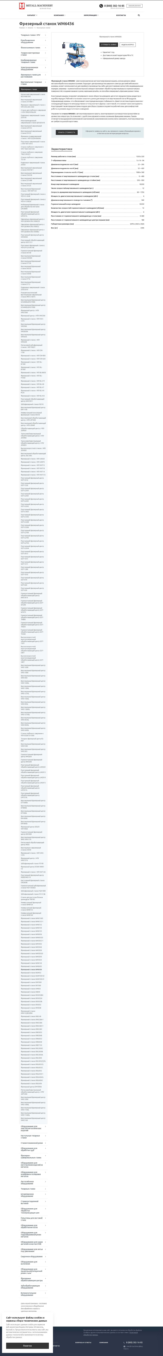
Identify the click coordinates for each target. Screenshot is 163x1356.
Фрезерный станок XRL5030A (32, 1055)
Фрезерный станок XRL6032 (31, 1071)
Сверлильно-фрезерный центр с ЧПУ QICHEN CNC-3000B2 (33, 231)
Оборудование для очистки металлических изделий (31, 1128)
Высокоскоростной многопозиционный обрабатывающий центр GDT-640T (32, 650)
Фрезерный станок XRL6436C (32, 1080)
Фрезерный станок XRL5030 (31, 1058)
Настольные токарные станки (30, 1137)
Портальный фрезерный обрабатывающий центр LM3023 (33, 766)
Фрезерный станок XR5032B (31, 1001)
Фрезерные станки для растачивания (31, 76)
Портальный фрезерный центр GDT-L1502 (32, 516)
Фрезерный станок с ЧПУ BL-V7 (32, 387)
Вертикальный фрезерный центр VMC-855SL (33, 719)
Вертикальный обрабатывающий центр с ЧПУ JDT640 (33, 419)
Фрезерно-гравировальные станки (31, 1157)
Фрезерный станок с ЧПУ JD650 (33, 459)
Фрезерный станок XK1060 (31, 985)
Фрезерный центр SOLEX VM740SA (30, 828)
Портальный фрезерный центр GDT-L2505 (32, 489)
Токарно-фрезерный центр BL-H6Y (32, 740)
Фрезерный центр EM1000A (31, 1087)
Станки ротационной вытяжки (29, 1202)
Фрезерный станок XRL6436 (31, 1083)
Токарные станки (28, 1189)
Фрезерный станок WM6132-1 (32, 921)
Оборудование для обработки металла (29, 1226)
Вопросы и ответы (83, 1342)
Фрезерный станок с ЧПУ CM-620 (33, 359)
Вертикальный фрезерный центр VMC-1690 (33, 666)
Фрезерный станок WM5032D (32, 953)
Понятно (27, 1346)
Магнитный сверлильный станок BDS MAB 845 (33, 95)
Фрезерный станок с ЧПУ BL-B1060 (31, 368)
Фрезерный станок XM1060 (31, 982)
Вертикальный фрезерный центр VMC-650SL (33, 729)
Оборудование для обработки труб (29, 1149)
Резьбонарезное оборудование (28, 41)
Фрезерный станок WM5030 (31, 957)
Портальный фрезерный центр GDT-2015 (32, 552)
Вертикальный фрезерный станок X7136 (30, 262)
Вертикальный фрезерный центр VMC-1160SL (33, 1114)
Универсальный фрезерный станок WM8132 (31, 909)
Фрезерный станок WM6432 (31, 966)
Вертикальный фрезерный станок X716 (30, 278)
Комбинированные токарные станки (29, 61)
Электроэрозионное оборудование (29, 68)
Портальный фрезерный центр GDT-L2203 (32, 500)
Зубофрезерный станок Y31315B (33, 894)
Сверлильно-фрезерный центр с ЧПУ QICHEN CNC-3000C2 (33, 225)
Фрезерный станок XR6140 (31, 1016)
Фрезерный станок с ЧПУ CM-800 (33, 355)
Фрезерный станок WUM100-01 (32, 979)
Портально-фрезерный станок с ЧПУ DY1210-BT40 (33, 246)
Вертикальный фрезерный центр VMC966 (33, 325)
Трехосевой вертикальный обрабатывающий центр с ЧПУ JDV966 (32, 436)
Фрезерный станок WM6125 (31, 931)
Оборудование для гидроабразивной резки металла (31, 1235)
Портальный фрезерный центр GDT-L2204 (32, 547)
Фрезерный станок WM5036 (31, 950)
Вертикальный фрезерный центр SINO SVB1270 (33, 838)
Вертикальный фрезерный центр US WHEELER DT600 (33, 306)
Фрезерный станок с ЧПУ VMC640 (30, 341)
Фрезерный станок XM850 (31, 989)
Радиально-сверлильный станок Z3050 (33, 164)
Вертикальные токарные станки (31, 83)
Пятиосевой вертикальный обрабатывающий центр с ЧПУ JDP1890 (32, 1092)
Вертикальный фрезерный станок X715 (30, 283)
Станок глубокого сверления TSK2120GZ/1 (32, 153)
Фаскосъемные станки (30, 48)
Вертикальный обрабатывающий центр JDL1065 (33, 454)
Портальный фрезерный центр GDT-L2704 (32, 542)
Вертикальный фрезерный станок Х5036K (30, 257)
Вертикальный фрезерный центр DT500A (33, 812)
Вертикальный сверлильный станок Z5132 (31, 132)
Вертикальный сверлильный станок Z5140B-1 (31, 101)
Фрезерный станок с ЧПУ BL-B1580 (31, 363)
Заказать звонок (134, 6)
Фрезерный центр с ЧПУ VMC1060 (30, 311)
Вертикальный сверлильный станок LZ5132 (31, 127)
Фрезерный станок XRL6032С (32, 1067)
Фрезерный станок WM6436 (31, 969)
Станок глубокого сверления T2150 (32, 158)
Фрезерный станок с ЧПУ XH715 (33, 465)
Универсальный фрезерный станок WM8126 (31, 903)
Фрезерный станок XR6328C (31, 1029)
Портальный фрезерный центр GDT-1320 (32, 484)
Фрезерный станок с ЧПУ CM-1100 (32, 351)
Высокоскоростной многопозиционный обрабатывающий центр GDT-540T (32, 659)
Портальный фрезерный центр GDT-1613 (32, 558)
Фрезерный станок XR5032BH (32, 995)
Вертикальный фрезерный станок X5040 (30, 273)
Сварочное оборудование (32, 1257)
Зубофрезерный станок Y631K (32, 404)
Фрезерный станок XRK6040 (31, 1042)
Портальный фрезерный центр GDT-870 (32, 579)
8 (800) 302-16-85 (114, 5)
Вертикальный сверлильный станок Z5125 (31, 184)
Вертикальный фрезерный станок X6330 (30, 267)
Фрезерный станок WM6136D (32, 918)
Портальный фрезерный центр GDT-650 (32, 589)
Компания (59, 15)
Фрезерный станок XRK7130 (31, 1045)
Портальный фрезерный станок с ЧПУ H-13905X (33, 200)
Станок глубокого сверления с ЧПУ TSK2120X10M (32, 148)
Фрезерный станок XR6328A (31, 1023)
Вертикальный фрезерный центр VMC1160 (33, 1119)
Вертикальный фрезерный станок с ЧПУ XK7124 (30, 190)
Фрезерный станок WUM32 (31, 973)
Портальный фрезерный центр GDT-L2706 (32, 531)
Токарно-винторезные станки (30, 54)
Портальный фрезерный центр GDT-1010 (32, 573)
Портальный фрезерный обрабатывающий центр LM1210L (30, 795)
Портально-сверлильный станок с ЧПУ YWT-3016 (33, 143)
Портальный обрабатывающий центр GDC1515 (32, 241)
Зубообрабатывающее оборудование (30, 1287)
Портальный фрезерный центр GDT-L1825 (32, 510)
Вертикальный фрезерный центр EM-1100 (33, 408)
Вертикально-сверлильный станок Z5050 (31, 849)
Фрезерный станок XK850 (30, 992)
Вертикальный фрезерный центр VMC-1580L (33, 687)
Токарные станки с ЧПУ (30, 35)
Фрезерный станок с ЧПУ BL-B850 (33, 372)
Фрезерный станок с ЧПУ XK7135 (33, 475)
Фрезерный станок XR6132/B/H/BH (28, 1012)
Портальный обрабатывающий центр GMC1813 (32, 400)
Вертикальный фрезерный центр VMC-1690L (33, 682)
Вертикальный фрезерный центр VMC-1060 (33, 671)
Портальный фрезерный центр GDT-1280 (32, 568)
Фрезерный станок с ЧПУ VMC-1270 (32, 854)
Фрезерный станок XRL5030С (32, 1048)
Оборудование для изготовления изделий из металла (32, 1165)
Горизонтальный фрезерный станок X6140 (31, 252)
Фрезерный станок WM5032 (31, 944)
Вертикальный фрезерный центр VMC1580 (33, 745)
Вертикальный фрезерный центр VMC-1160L (33, 1109)
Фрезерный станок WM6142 (31, 963)
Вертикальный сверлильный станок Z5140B (31, 179)
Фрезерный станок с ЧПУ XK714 (33, 471)
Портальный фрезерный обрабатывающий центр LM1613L (30, 214)
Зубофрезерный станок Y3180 (32, 863)
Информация (91, 15)
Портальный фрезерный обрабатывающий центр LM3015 (33, 771)
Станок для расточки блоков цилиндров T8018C (32, 898)
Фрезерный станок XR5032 (31, 1005)
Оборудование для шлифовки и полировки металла (31, 1174)
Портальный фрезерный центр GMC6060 (32, 236)
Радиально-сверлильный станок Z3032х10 (33, 288)
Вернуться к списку (27, 1318)
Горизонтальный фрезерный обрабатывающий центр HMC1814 (31, 595)
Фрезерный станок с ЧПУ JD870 (33, 462)
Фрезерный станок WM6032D (32, 937)
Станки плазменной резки (32, 1143)
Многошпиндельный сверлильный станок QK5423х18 (33, 122)
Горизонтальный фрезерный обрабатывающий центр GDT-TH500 (32, 632)
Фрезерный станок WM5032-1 (32, 941)
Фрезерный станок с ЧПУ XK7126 (33, 872)
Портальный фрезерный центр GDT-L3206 (32, 526)
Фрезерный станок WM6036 (31, 934)
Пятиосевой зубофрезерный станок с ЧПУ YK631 (31, 346)
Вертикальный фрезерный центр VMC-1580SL (33, 708)
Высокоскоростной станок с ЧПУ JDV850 (33, 449)
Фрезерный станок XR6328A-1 (32, 1019)
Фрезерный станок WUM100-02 (32, 976)
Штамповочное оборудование (27, 1195)
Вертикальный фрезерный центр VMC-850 (33, 677)
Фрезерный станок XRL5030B (32, 1051)
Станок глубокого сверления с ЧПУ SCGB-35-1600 (32, 734)
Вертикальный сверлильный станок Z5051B (31, 174)
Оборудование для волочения (29, 1263)
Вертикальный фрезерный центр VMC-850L (33, 703)
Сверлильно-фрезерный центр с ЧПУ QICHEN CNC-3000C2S (33, 220)
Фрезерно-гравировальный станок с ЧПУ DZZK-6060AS (31, 137)
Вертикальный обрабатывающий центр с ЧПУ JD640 (33, 424)
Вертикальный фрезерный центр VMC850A (33, 330)
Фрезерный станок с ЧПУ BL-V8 (32, 384)
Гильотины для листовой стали (31, 1219)
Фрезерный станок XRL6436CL (32, 1077)
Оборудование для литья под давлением (32, 1250)
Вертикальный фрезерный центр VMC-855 (33, 750)
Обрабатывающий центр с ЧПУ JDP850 (32, 429)
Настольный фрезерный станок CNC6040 (32, 881)
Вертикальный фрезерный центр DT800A (33, 807)
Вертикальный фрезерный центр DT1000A (33, 801)
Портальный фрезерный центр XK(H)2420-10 (32, 876)
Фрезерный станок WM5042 (31, 947)
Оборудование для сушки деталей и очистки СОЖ (32, 1243)
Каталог (32, 15)
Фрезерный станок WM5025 (31, 960)
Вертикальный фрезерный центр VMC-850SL (33, 724)
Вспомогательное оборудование (28, 1294)
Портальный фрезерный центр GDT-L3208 (32, 521)
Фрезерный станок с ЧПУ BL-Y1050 (31, 377)
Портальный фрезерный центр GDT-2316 (32, 479)
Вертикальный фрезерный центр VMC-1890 (33, 1098)
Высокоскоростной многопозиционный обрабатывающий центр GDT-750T (32, 640)
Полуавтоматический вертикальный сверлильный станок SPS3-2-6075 (31, 295)
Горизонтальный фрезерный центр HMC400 (31, 833)
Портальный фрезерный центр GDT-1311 (32, 563)
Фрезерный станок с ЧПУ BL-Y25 (33, 396)
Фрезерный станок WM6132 (31, 925)
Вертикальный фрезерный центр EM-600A (33, 817)
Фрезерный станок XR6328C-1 (32, 1026)
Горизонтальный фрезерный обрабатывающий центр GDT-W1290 (32, 603)
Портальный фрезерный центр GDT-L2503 (32, 495)
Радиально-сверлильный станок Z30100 (33, 116)
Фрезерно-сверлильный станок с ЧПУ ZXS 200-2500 (33, 106)
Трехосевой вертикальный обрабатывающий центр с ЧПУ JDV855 (32, 443)
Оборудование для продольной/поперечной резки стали (31, 1271)
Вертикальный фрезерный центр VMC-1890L (33, 1103)
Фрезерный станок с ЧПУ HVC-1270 (32, 320)
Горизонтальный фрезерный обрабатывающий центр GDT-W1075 (32, 610)
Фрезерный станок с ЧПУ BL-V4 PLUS (32, 391)
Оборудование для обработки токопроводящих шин (30, 1211)
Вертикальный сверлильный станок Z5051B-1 (31, 169)
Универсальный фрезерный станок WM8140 (31, 914)
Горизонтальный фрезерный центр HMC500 (31, 761)
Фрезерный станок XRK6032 (31, 1039)
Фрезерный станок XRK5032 (31, 1032)
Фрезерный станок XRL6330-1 (32, 1074)
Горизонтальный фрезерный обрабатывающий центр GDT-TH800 (32, 617)
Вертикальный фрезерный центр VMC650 (33, 336)
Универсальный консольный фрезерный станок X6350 (31, 414)
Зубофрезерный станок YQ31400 (33, 891)
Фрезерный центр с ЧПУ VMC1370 (30, 859)
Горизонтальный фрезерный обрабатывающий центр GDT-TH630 (32, 625)
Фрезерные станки (29, 89)
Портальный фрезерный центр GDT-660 (32, 584)
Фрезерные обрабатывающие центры (32, 1279)
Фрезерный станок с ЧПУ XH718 (33, 468)
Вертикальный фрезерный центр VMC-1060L (33, 698)
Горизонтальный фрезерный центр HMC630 (31, 755)
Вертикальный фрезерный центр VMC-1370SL (33, 713)
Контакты (121, 15)
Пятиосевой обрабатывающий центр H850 (32, 843)
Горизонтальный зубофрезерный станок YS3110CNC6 (33, 887)
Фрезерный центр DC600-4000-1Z (32, 868)
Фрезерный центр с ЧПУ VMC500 (33, 316)
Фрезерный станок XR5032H (31, 998)
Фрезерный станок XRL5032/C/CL (33, 1061)
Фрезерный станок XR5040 (31, 1008)
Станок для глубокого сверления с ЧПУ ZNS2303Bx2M (33, 111)
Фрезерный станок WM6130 (31, 928)
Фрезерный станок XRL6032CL (32, 1064)
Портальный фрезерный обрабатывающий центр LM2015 (33, 782)
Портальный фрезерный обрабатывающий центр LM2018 (33, 776)
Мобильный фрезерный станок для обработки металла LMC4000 (32, 207)
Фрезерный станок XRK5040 (31, 1035)
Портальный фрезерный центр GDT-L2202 (32, 505)
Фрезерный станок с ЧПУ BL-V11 (33, 381)
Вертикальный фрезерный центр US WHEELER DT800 (33, 301)
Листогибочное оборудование (27, 1183)
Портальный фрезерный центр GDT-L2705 (32, 537)
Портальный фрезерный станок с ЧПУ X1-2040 (33, 195)
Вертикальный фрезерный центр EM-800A (33, 822)
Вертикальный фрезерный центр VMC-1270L (33, 692)
